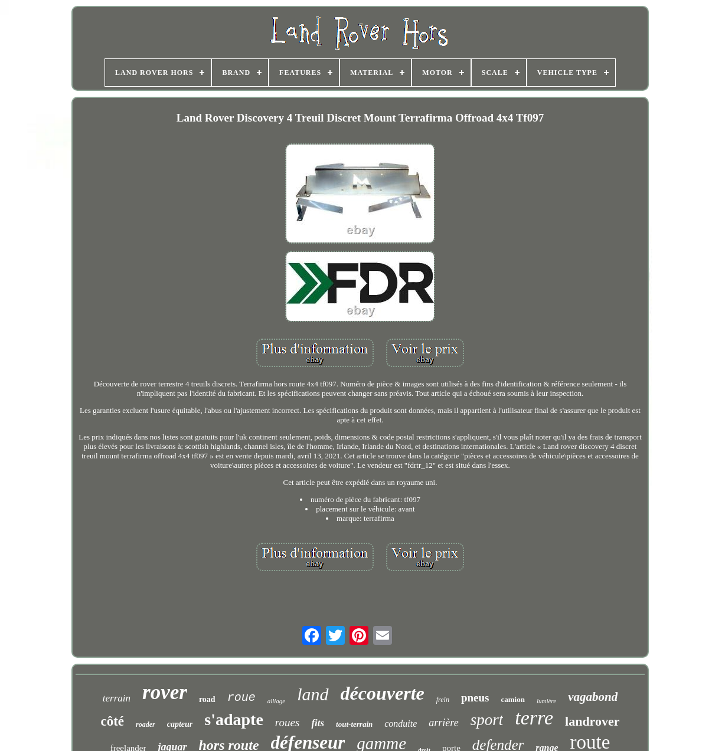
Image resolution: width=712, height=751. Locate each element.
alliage (276, 700)
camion (512, 699)
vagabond (593, 697)
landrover (592, 721)
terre (534, 718)
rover (164, 692)
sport (487, 720)
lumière (546, 700)
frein (442, 700)
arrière (443, 723)
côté (112, 721)
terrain (116, 698)
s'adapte (233, 719)
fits (317, 723)
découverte (382, 693)
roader (145, 724)
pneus (475, 697)
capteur (180, 724)
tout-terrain (354, 724)
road (207, 699)
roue (241, 697)
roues (287, 722)
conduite (400, 724)
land (312, 694)
